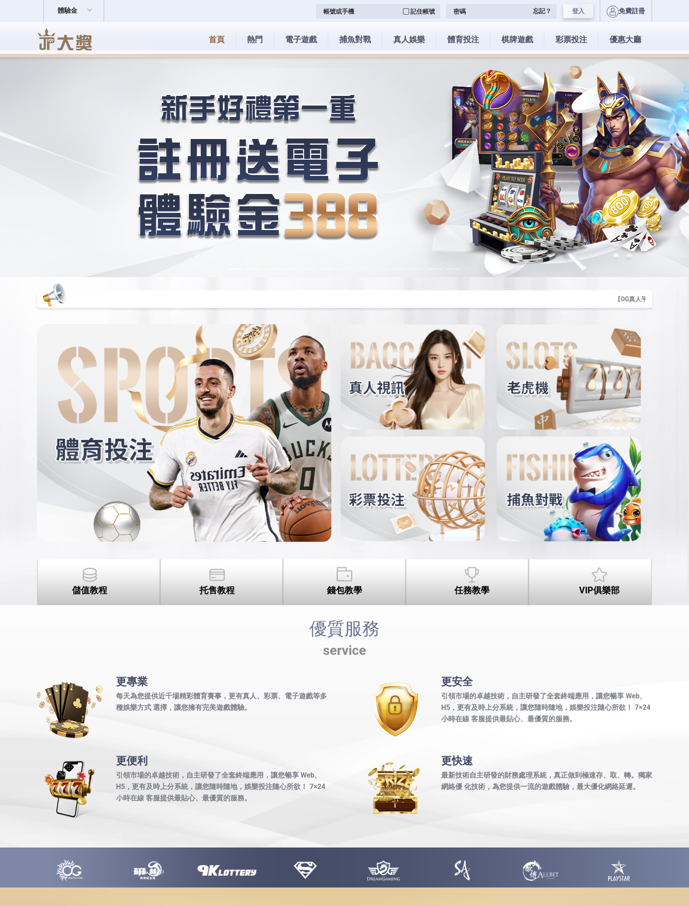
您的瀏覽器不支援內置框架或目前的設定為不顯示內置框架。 (344, 453)
